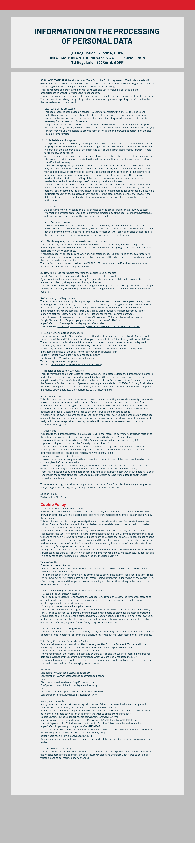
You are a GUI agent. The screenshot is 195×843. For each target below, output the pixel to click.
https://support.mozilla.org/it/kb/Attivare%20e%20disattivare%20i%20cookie (99, 326)
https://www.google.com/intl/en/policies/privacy (76, 364)
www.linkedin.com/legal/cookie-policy (74, 682)
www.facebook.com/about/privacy (72, 672)
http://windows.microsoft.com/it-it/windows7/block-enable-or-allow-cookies (101, 317)
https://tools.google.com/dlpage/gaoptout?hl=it (66, 735)
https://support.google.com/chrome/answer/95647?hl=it (89, 716)
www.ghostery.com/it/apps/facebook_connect (81, 675)
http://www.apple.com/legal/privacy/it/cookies (79, 323)
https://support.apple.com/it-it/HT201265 (77, 726)
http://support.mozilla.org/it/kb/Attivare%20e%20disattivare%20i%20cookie (98, 720)
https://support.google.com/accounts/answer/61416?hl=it (90, 320)
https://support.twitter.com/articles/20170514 (78, 691)
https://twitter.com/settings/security (77, 694)
